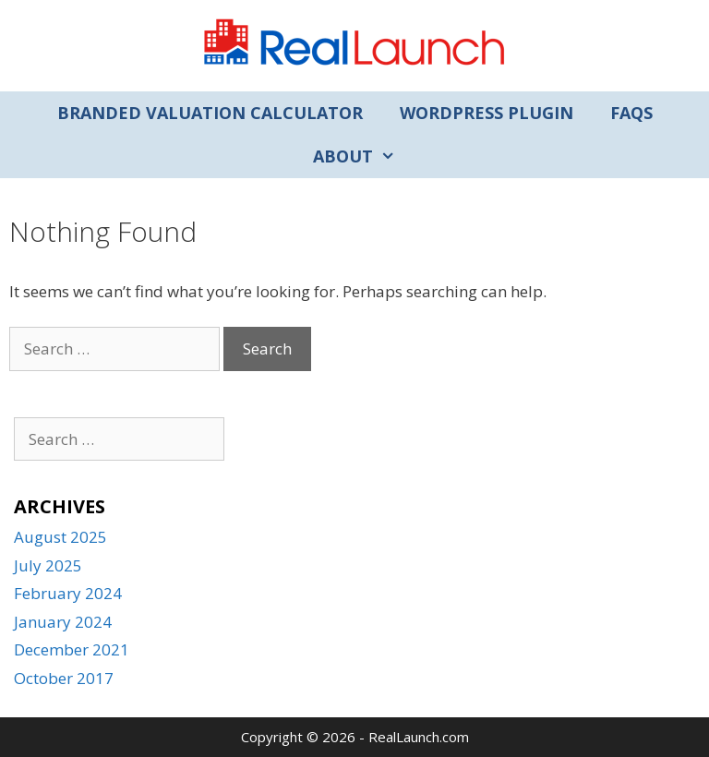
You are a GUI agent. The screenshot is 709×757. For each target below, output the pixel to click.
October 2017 (64, 678)
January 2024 (63, 621)
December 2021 (71, 649)
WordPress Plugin (486, 113)
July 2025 (48, 565)
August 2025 (60, 536)
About (363, 156)
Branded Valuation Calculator (210, 113)
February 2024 (68, 593)
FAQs (631, 113)
